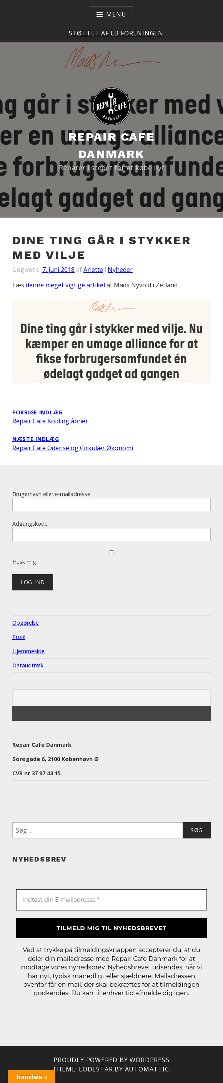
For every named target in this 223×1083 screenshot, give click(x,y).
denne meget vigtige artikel (65, 285)
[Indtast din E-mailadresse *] (111, 899)
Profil (18, 636)
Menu (116, 14)
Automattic (147, 1069)
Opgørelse (25, 622)
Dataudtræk (27, 665)
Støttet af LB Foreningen (116, 33)
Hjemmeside (28, 651)
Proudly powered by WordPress (111, 1060)
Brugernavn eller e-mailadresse (51, 494)
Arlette (93, 269)
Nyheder (120, 269)
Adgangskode (30, 523)
